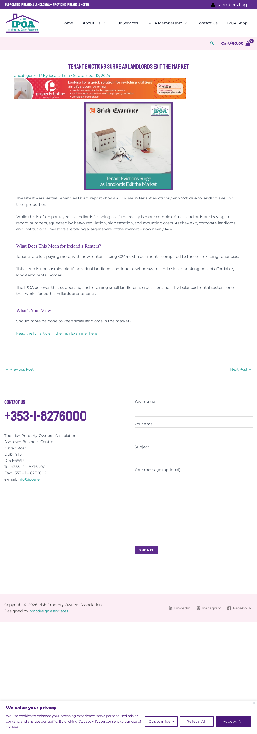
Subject (194, 455)
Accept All (233, 721)
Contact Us (210, 23)
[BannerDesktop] (100, 88)
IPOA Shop (238, 23)
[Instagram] (208, 612)
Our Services (133, 23)
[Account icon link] (231, 5)
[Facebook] (239, 612)
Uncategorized (28, 75)
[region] (128, 717)
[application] (111, 23)
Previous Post (20, 369)
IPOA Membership (172, 23)
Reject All (197, 721)
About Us (102, 23)
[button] (212, 43)
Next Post (240, 369)
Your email (194, 432)
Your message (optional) (194, 507)
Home (78, 23)
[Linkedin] (179, 612)
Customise (160, 721)
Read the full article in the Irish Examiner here (59, 333)
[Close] (254, 703)
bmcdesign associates (50, 615)
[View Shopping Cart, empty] (235, 43)
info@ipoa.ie (29, 479)
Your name (194, 409)
